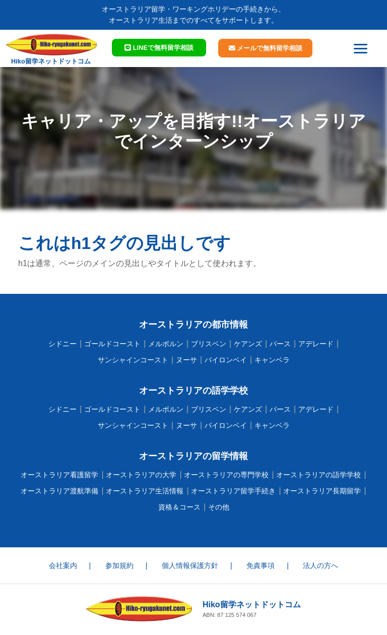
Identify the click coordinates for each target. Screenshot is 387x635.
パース (280, 344)
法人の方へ (320, 565)
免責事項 (260, 565)
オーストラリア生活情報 (144, 491)
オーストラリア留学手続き (233, 491)
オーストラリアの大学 (141, 475)
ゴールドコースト (112, 344)
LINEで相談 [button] (159, 47)
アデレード (316, 344)
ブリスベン (208, 344)
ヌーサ (186, 360)
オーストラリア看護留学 (59, 475)
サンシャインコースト (133, 360)
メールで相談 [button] (266, 48)
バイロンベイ (226, 360)
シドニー (62, 344)
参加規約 (119, 565)
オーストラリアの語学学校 (318, 475)
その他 (218, 507)
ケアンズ (248, 344)
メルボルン (165, 344)
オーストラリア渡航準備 (59, 491)
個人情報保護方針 (190, 565)
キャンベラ (272, 360)
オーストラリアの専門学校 (226, 475)
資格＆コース (179, 507)
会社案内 (63, 565)
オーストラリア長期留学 (322, 491)
